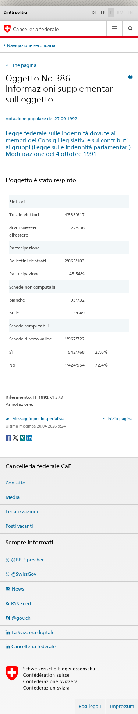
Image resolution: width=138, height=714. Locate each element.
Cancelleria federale (33, 646)
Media (13, 497)
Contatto (15, 483)
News (18, 589)
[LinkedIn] (29, 437)
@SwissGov (23, 574)
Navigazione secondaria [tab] (31, 45)
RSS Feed (21, 603)
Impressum (122, 706)
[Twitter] (16, 437)
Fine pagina (23, 65)
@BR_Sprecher (27, 559)
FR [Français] (103, 12)
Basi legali (90, 706)
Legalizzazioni (22, 511)
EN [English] (130, 12)
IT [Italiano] (111, 12)
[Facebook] (9, 437)
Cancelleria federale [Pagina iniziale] (36, 29)
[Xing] (23, 437)
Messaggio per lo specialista (37, 418)
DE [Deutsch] (94, 12)
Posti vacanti (19, 526)
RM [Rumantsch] (120, 12)
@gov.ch (21, 618)
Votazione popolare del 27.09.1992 (41, 118)
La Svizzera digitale (32, 632)
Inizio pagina (119, 418)
